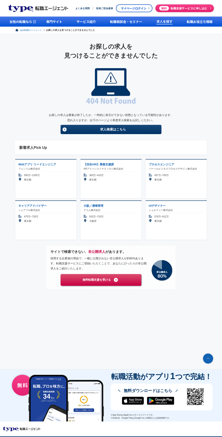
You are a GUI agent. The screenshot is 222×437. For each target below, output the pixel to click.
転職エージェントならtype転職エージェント (21, 429)
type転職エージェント (31, 30)
